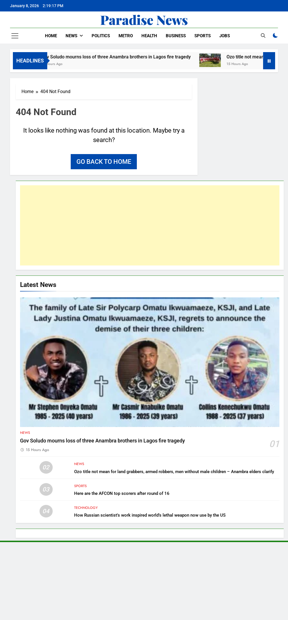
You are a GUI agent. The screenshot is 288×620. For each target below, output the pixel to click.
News (71, 35)
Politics (101, 35)
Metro (126, 35)
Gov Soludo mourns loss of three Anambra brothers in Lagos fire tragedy (121, 57)
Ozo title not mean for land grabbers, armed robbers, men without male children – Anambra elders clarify (174, 471)
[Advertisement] (149, 225)
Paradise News (144, 19)
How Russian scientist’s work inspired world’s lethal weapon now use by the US (150, 515)
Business (176, 35)
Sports (202, 35)
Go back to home (103, 161)
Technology (86, 507)
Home (51, 35)
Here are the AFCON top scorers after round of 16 (121, 493)
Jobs (224, 35)
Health (149, 35)
